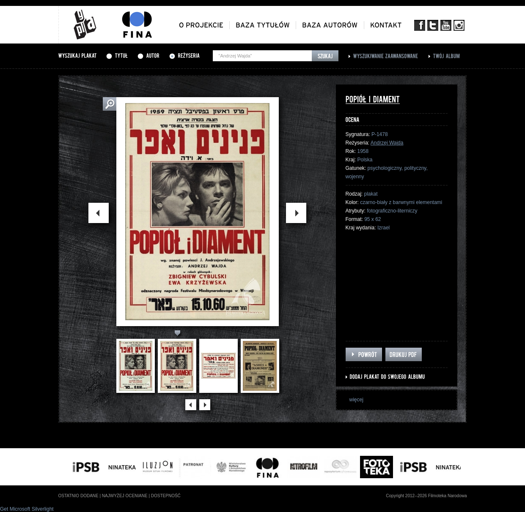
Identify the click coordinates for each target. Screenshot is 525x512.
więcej (356, 400)
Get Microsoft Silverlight (27, 509)
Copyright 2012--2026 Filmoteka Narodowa (426, 495)
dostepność (166, 495)
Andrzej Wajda (387, 143)
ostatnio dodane (78, 495)
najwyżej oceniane (125, 495)
